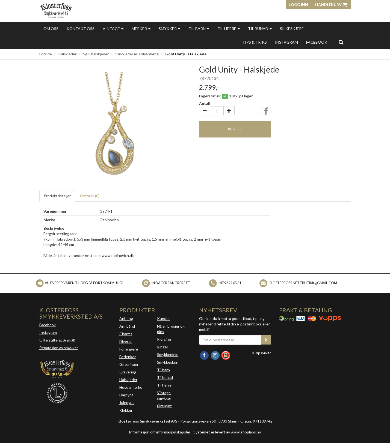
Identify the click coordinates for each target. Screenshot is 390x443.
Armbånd (127, 326)
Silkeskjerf (291, 28)
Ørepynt (164, 405)
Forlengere (128, 349)
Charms (125, 333)
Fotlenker (127, 356)
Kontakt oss (80, 28)
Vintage (113, 28)
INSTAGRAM (286, 42)
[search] (341, 42)
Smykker (169, 28)
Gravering (127, 372)
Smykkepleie (167, 354)
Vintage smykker (164, 395)
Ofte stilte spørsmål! (57, 340)
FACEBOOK (316, 42)
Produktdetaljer (57, 195)
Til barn (198, 28)
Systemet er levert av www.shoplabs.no (227, 432)
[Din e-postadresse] (230, 340)
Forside (45, 54)
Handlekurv (331, 4)
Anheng (126, 318)
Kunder (163, 318)
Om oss (50, 28)
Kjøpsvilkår (261, 353)
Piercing (164, 339)
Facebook (47, 324)
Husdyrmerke (130, 387)
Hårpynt (126, 395)
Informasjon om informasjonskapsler (159, 432)
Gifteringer (128, 364)
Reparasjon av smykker (58, 347)
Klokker (125, 410)
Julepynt (126, 402)
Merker (141, 28)
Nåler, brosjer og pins (171, 329)
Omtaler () (89, 195)
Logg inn (298, 4)
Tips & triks (254, 42)
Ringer (162, 347)
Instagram (48, 332)
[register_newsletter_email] (266, 340)
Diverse (125, 341)
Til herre (228, 28)
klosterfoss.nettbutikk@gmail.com (303, 283)
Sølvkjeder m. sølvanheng (137, 54)
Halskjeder (67, 54)
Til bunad (260, 28)
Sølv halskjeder (96, 54)
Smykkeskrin (167, 362)
